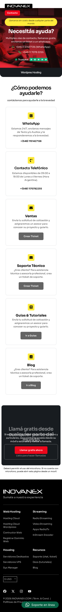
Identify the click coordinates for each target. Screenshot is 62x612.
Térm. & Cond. (41, 598)
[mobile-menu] (25, 13)
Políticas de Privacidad (16, 601)
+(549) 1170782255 (31, 188)
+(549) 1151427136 (31, 141)
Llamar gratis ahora (31, 449)
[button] (40, 604)
